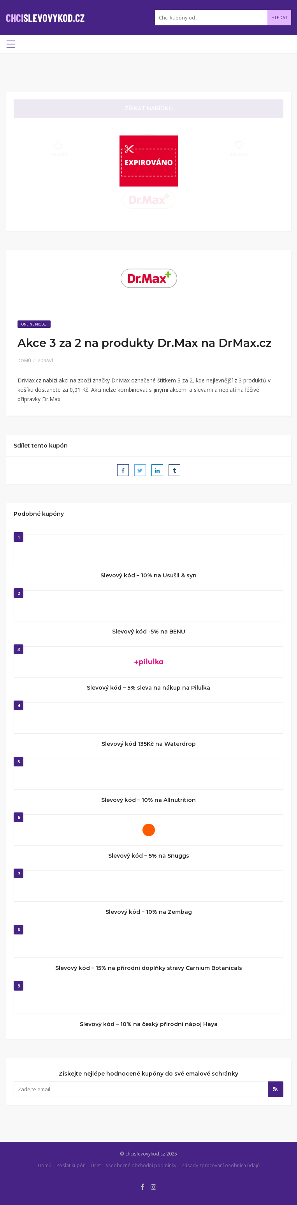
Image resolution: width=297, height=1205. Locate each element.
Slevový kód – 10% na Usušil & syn (148, 575)
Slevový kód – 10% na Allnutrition (148, 799)
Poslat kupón (71, 1165)
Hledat (279, 17)
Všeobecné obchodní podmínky (141, 1165)
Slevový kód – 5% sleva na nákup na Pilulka (148, 687)
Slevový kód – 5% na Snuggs (148, 855)
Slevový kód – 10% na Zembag (148, 911)
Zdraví (45, 360)
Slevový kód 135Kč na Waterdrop (149, 743)
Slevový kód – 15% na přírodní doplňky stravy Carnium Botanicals (148, 967)
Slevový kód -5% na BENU (148, 631)
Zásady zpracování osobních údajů (220, 1165)
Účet (96, 1165)
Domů (24, 360)
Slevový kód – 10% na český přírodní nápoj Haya (149, 1024)
